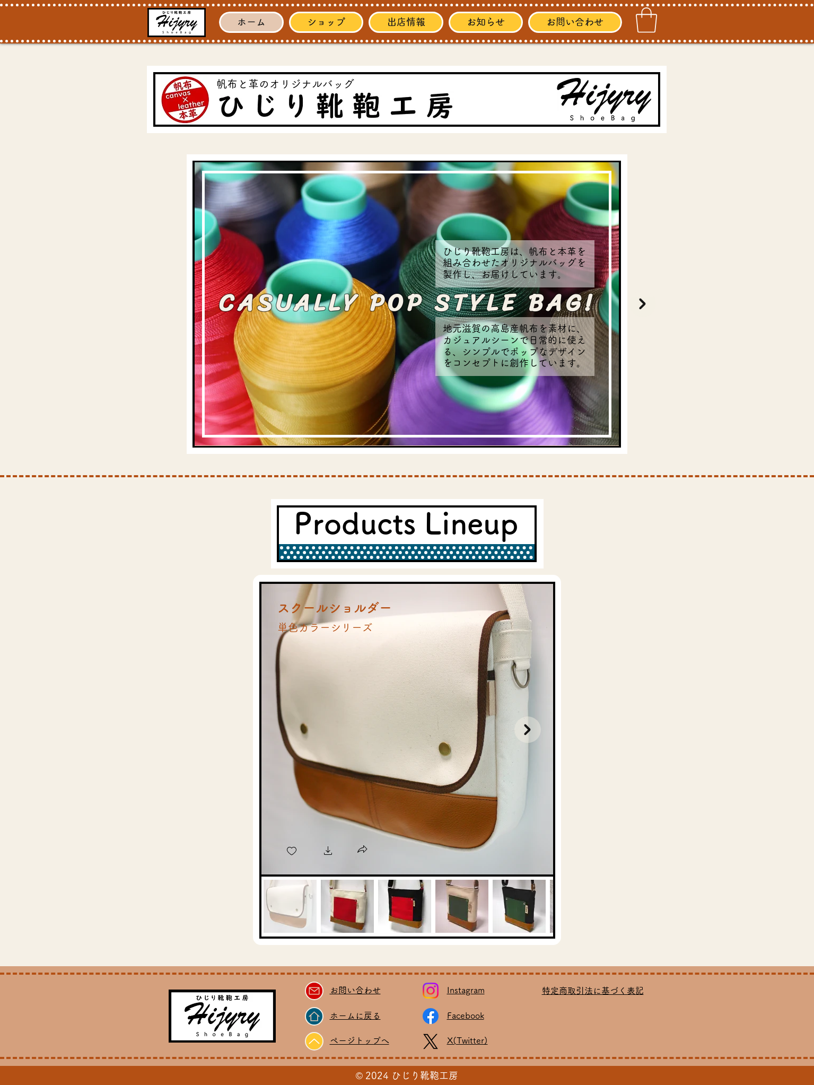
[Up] (314, 1041)
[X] (430, 1041)
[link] (646, 20)
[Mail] (314, 991)
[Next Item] (642, 304)
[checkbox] (291, 852)
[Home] (314, 1016)
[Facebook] (430, 1016)
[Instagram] (430, 990)
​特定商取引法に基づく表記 (593, 990)
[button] (328, 852)
